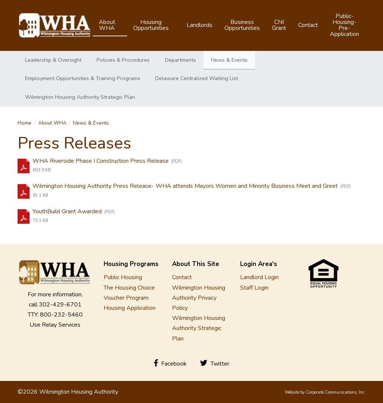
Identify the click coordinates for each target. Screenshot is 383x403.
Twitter (214, 363)
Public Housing (123, 277)
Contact (308, 25)
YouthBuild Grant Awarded (68, 211)
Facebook (170, 363)
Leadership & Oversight (53, 60)
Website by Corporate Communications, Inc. (325, 392)
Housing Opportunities (151, 25)
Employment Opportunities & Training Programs (82, 78)
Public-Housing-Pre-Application (344, 25)
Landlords (199, 25)
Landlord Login (259, 277)
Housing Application (130, 308)
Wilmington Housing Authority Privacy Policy (198, 298)
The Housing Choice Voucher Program (129, 293)
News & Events (229, 60)
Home (24, 122)
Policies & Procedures (123, 60)
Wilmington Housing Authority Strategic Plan (80, 97)
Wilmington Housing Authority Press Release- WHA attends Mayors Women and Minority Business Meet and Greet (186, 186)
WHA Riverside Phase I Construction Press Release (101, 161)
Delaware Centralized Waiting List (196, 78)
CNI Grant (279, 25)
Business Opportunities (242, 25)
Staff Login (254, 288)
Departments (180, 60)
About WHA (107, 25)
